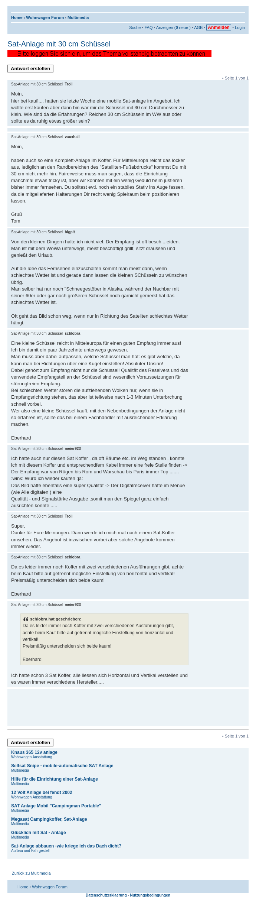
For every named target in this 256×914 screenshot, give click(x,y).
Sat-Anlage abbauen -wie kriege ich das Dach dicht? (66, 846)
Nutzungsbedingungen (150, 895)
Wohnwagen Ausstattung (31, 757)
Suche (135, 27)
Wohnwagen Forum (45, 17)
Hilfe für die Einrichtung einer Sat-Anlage (54, 779)
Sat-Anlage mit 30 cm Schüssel (59, 44)
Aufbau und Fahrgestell (30, 851)
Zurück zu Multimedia (31, 873)
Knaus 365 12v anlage (34, 752)
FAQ (148, 27)
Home (17, 17)
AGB (198, 27)
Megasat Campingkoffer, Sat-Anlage (49, 819)
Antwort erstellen (32, 69)
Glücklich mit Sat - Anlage (38, 832)
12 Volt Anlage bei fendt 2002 (41, 792)
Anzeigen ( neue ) (173, 27)
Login (240, 27)
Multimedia (78, 17)
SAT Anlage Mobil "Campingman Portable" (56, 805)
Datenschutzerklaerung (106, 895)
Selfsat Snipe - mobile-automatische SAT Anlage (62, 765)
